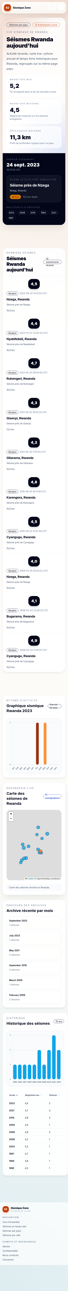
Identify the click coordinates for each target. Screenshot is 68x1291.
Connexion (8, 1259)
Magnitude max (33, 1095)
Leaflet (29, 879)
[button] (11, 814)
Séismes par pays (12, 1230)
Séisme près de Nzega (29, 185)
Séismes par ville (11, 1235)
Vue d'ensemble (11, 1222)
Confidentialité (10, 1250)
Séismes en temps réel (14, 1226)
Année (13, 1095)
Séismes (54, 1095)
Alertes (6, 1246)
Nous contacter (11, 1255)
